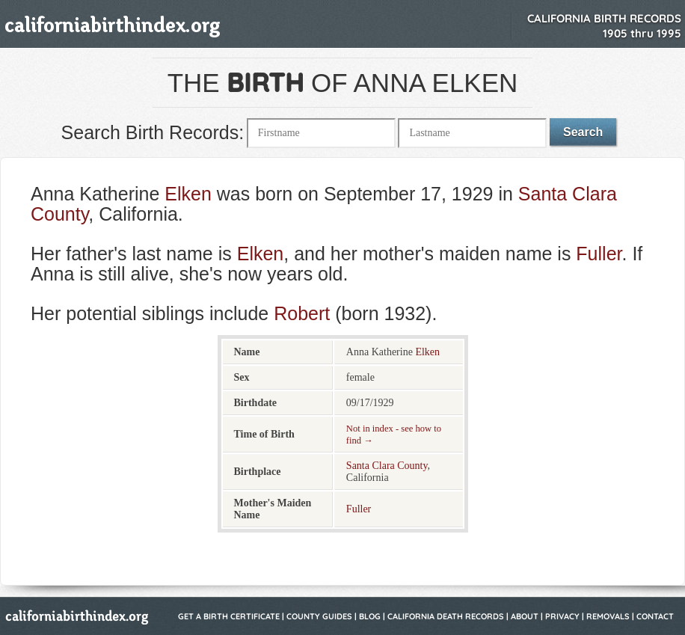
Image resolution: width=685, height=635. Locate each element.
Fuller (598, 253)
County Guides (319, 616)
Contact (655, 616)
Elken (188, 193)
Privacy (562, 616)
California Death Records (445, 616)
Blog (370, 616)
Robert (302, 313)
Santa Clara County (387, 465)
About (524, 616)
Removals (608, 616)
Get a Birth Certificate (229, 616)
